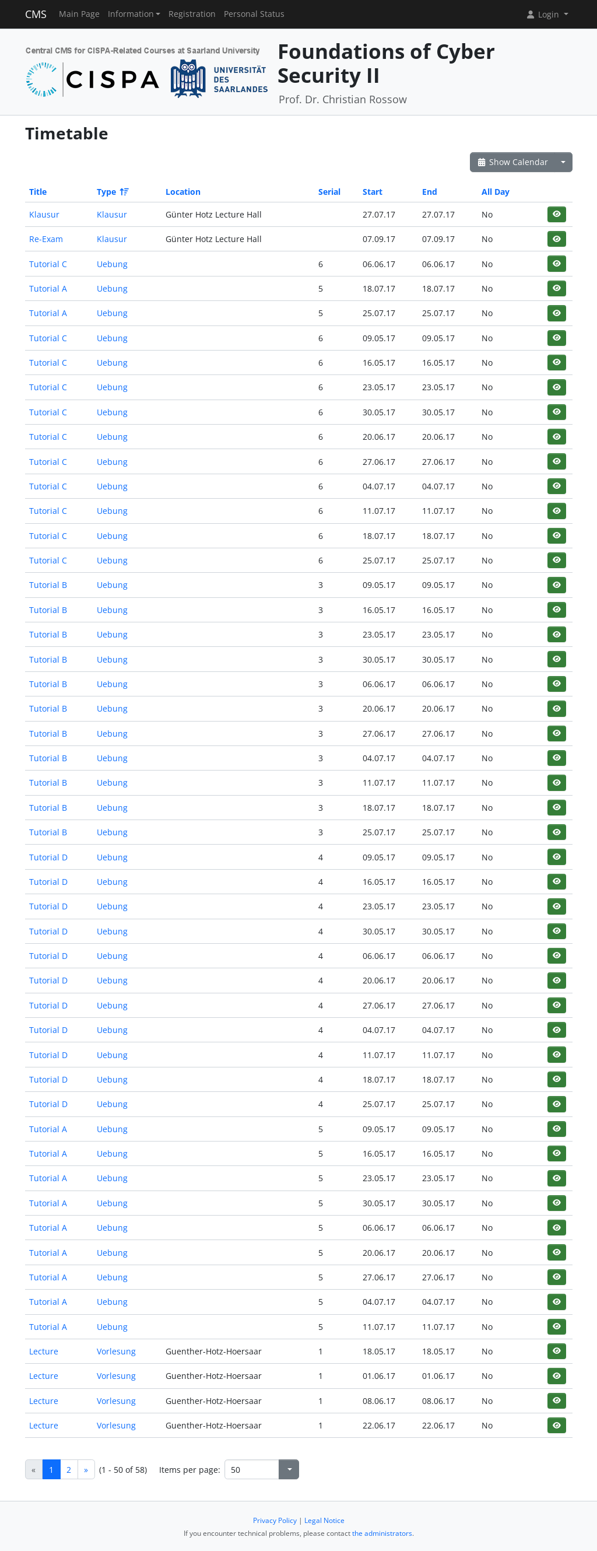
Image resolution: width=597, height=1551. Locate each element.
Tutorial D (48, 857)
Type (112, 191)
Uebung (112, 263)
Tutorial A (48, 288)
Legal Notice (324, 1520)
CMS (36, 14)
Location (183, 191)
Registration (192, 14)
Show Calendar (513, 161)
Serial (329, 191)
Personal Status (254, 14)
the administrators (382, 1533)
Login (543, 14)
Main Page (79, 14)
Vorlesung (116, 1351)
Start (372, 191)
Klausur (44, 214)
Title (38, 191)
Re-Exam (46, 238)
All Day (496, 191)
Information (131, 14)
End (429, 191)
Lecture (43, 1351)
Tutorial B (48, 584)
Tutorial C (48, 263)
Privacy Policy (275, 1520)
